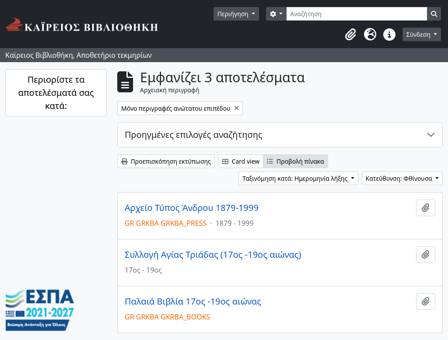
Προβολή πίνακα (295, 161)
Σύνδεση (419, 34)
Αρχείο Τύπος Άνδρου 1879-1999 (192, 208)
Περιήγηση (233, 14)
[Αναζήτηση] (356, 14)
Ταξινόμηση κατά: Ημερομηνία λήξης (295, 178)
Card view (240, 161)
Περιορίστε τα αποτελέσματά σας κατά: (56, 93)
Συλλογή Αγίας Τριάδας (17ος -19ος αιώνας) (213, 254)
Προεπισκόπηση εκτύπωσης (166, 161)
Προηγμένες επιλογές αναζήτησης (193, 134)
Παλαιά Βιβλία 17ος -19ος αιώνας (193, 301)
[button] (350, 34)
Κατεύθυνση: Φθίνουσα (400, 178)
